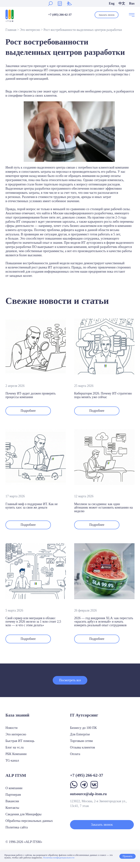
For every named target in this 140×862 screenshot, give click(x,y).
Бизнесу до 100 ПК (83, 728)
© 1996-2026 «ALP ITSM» (23, 842)
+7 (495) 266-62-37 (59, 14)
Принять (128, 856)
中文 (121, 3)
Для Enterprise (80, 734)
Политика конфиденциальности (58, 857)
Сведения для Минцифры (23, 814)
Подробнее (28, 410)
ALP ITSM (15, 775)
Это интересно (30, 30)
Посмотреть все (70, 680)
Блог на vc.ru (14, 747)
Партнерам (13, 794)
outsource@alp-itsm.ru (88, 794)
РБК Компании (16, 754)
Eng (111, 3)
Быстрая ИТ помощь (19, 741)
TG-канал (12, 760)
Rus (132, 3)
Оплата (75, 754)
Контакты (12, 808)
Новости (11, 728)
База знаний (17, 715)
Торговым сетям (81, 741)
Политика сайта (16, 827)
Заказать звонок (106, 14)
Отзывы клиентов (82, 747)
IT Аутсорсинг (84, 715)
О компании (13, 788)
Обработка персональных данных (29, 821)
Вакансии (12, 801)
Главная (10, 30)
